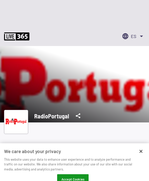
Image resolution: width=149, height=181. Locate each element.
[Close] (140, 153)
